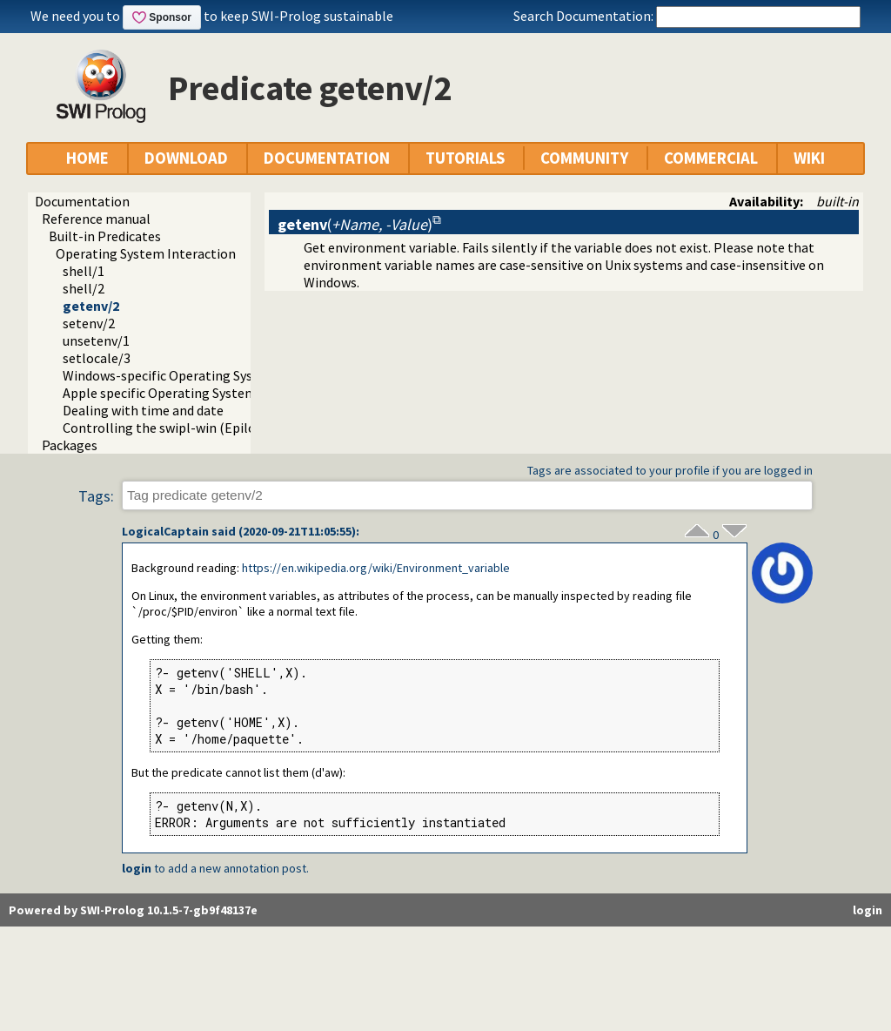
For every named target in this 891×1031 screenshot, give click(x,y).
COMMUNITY (584, 158)
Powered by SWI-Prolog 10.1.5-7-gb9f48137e (133, 910)
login (136, 868)
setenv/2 (89, 323)
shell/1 (83, 271)
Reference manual (96, 218)
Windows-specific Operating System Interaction (206, 375)
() (355, 224)
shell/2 (83, 288)
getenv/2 (91, 305)
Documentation (82, 201)
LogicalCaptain (165, 531)
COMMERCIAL (711, 158)
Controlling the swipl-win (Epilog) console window (214, 427)
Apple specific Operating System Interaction (195, 392)
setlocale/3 (97, 358)
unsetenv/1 (96, 340)
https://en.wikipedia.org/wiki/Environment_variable (376, 568)
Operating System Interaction (146, 253)
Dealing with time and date (143, 410)
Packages (69, 445)
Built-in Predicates (105, 236)
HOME (87, 158)
